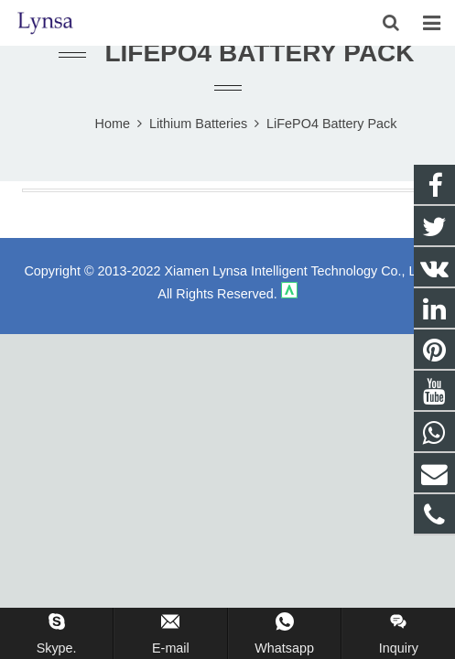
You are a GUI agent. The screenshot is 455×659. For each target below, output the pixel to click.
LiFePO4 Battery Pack (259, 52)
